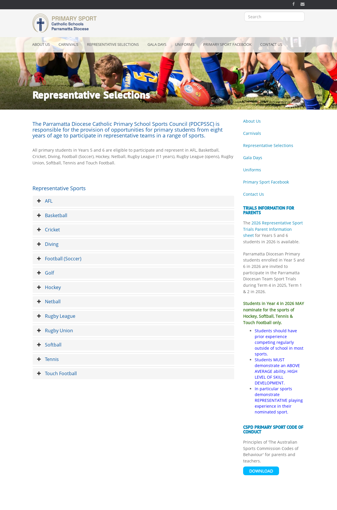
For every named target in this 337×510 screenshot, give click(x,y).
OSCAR (231, 503)
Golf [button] (45, 273)
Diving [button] (48, 244)
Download (261, 471)
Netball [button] (49, 301)
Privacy (148, 503)
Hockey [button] (49, 287)
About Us (41, 44)
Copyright (128, 503)
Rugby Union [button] (55, 330)
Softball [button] (49, 345)
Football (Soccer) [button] (59, 258)
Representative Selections (113, 44)
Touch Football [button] (57, 373)
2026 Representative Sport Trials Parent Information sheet (273, 229)
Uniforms (184, 44)
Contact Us (271, 44)
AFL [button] (44, 201)
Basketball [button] (52, 215)
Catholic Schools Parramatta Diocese (190, 503)
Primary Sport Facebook (227, 44)
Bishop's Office (255, 503)
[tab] (133, 201)
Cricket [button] (48, 229)
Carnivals (68, 44)
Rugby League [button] (56, 316)
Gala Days (156, 44)
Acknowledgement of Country (91, 503)
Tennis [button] (48, 359)
